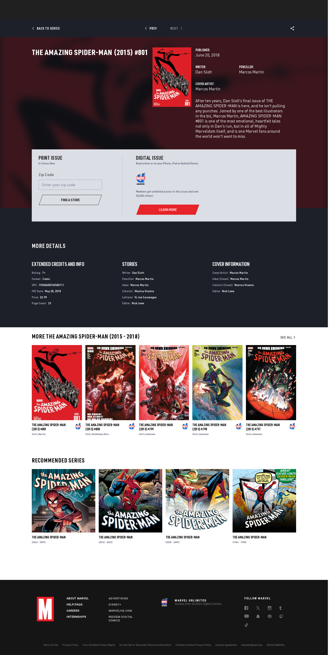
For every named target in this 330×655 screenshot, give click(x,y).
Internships (76, 616)
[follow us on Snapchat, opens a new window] (258, 617)
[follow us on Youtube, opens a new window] (246, 616)
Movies (158, 15)
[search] (285, 5)
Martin (42, 456)
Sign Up (66, 5)
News (101, 15)
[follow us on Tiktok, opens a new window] (246, 625)
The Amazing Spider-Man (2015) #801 (49, 449)
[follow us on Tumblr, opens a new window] (280, 609)
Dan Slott (119, 90)
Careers (73, 610)
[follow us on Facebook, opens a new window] (246, 609)
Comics (117, 15)
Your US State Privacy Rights (99, 645)
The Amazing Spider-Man (49, 560)
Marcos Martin (209, 90)
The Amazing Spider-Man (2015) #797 (263, 449)
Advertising (118, 598)
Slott (34, 456)
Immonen (150, 456)
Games (195, 15)
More (226, 15)
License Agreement (226, 645)
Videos (211, 15)
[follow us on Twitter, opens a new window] (258, 609)
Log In (52, 5)
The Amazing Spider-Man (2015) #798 (209, 449)
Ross (106, 456)
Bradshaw (97, 456)
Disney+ (115, 604)
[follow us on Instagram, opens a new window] (270, 609)
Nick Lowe (138, 326)
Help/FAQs (75, 604)
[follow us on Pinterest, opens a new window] (270, 617)
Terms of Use (50, 645)
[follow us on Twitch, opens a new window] (281, 617)
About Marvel (78, 598)
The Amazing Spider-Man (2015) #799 (156, 449)
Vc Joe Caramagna (145, 319)
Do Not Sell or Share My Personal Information (145, 645)
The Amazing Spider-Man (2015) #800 (102, 449)
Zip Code (46, 197)
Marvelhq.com (120, 610)
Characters (137, 15)
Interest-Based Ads (251, 645)
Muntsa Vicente (144, 313)
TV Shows (176, 15)
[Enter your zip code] (70, 207)
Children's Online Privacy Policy (193, 645)
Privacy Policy (70, 645)
